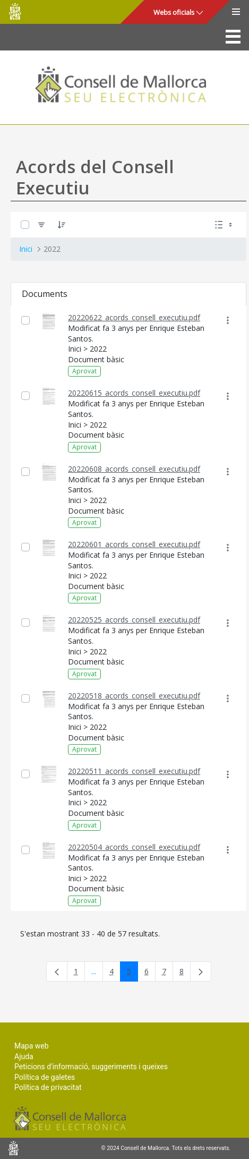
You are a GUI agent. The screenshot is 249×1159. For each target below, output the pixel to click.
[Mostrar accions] (227, 320)
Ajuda (23, 1056)
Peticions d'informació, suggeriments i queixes (91, 1066)
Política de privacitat (48, 1087)
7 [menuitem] (167, 973)
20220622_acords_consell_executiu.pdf (134, 317)
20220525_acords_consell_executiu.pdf (134, 620)
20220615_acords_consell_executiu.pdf (134, 393)
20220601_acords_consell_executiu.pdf (134, 544)
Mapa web (31, 1046)
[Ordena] (61, 224)
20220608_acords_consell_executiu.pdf (134, 469)
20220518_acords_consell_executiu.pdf (134, 696)
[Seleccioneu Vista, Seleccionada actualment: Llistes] (224, 224)
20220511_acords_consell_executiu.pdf (134, 771)
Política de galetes (44, 1077)
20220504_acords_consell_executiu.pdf (134, 847)
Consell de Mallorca (14, 11)
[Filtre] (41, 224)
